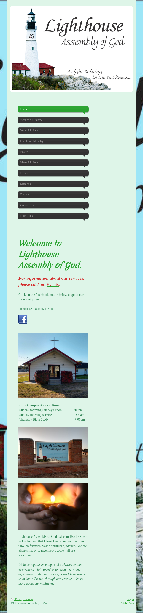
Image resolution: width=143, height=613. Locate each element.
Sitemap (28, 599)
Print (16, 599)
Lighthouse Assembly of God (35, 308)
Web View (127, 603)
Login (130, 599)
